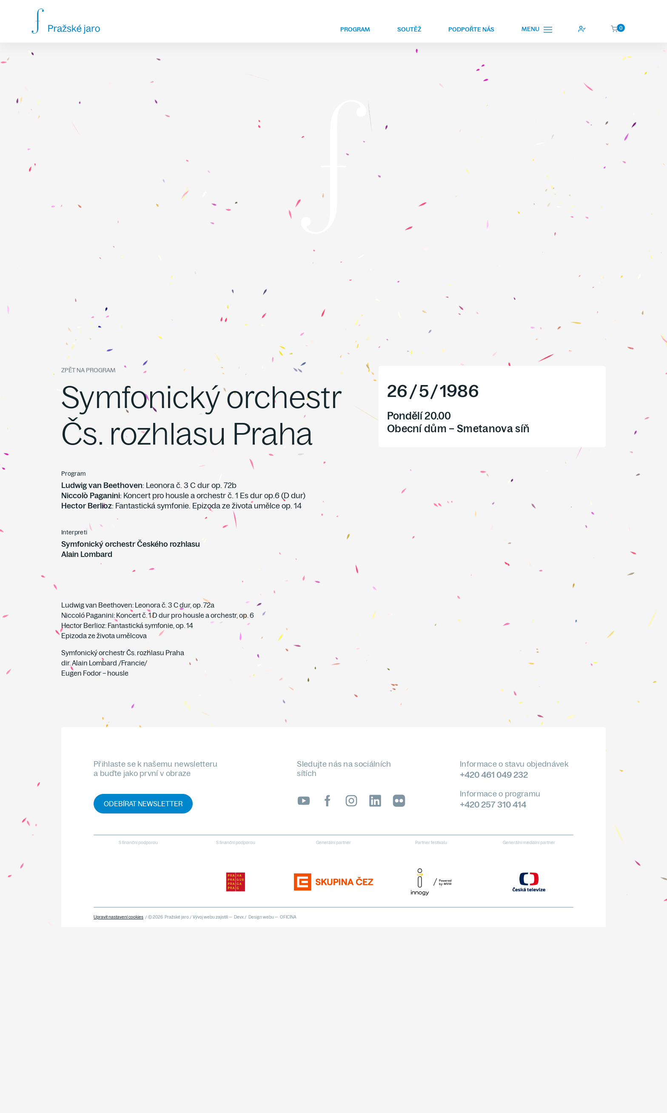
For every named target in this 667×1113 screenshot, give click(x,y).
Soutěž (409, 29)
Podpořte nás (471, 29)
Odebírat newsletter (143, 803)
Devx (239, 917)
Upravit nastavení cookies (118, 917)
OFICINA (288, 917)
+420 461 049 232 (494, 774)
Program (355, 29)
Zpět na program (88, 370)
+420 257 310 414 (493, 804)
